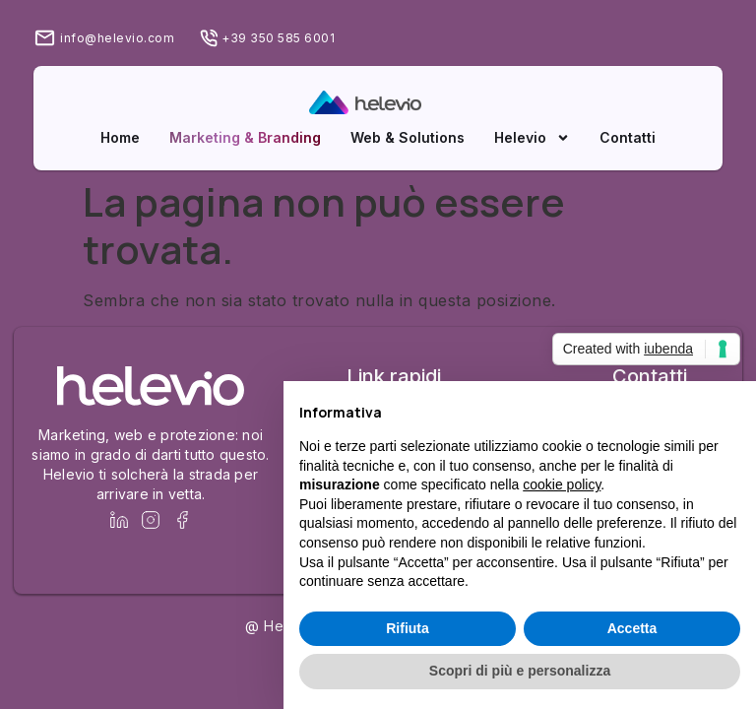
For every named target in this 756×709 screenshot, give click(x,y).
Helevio (532, 138)
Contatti (627, 137)
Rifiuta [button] (407, 628)
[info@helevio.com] (44, 38)
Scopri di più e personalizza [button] (519, 670)
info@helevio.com (117, 38)
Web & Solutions (407, 137)
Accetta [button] (632, 628)
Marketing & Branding (245, 137)
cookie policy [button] (561, 484)
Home (120, 137)
